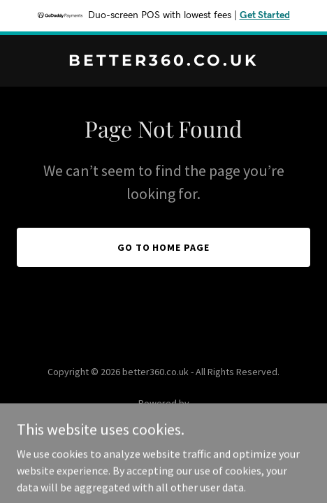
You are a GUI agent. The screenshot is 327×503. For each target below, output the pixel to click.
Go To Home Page (163, 247)
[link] (163, 61)
